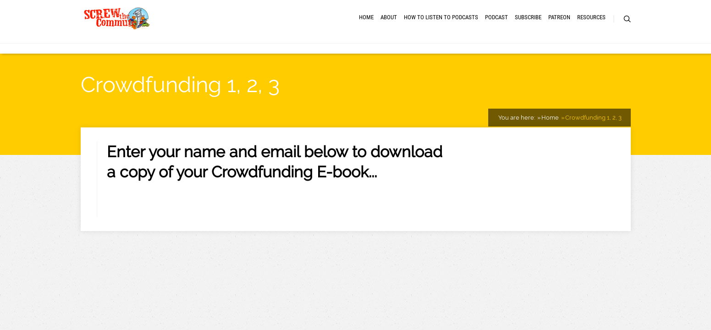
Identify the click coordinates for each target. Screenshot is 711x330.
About (275, 32)
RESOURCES (576, 32)
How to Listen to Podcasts (349, 32)
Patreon (526, 32)
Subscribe (477, 32)
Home (237, 32)
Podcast (427, 32)
